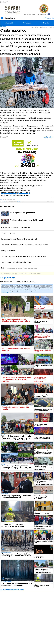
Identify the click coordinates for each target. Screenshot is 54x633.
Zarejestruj (7, 292)
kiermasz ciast (9, 273)
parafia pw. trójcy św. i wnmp (25, 273)
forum (5, 201)
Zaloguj (3, 292)
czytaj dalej (48, 137)
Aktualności (9, 23)
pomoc (39, 273)
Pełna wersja (49, 18)
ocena (20, 201)
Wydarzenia (27, 23)
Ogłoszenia (44, 23)
